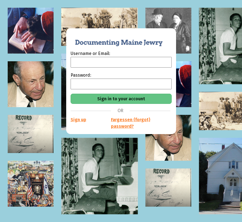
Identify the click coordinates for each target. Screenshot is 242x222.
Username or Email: (90, 53)
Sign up (78, 119)
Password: (81, 75)
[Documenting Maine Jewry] (116, 39)
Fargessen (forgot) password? (130, 123)
